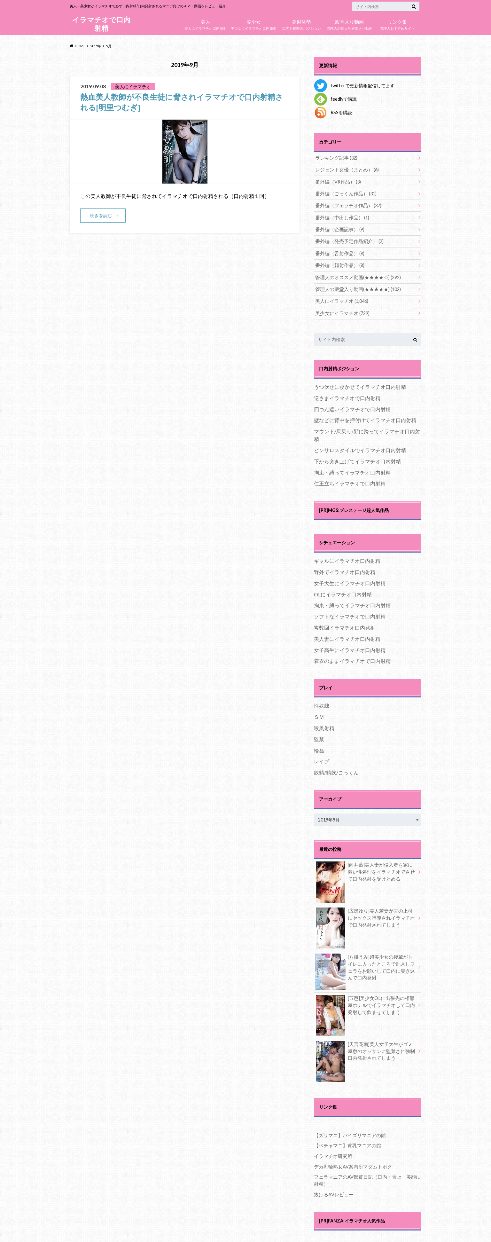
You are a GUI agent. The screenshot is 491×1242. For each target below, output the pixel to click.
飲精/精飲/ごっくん (336, 771)
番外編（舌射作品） (338, 252)
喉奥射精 (324, 726)
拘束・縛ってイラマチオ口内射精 (352, 471)
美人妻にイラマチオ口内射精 (347, 637)
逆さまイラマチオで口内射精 (347, 396)
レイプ (321, 760)
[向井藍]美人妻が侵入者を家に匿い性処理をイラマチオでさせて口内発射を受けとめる (365, 871)
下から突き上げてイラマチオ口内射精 (357, 459)
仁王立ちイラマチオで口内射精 (350, 482)
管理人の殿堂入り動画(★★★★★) (355, 288)
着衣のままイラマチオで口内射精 (352, 659)
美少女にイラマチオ (341, 311)
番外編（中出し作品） (340, 217)
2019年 (95, 46)
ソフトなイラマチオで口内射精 (350, 615)
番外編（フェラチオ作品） (346, 205)
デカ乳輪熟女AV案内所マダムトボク (350, 1164)
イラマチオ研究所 (332, 1154)
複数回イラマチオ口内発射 (344, 626)
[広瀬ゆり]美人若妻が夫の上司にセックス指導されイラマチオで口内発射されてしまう (365, 917)
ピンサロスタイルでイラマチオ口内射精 (360, 448)
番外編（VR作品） (337, 181)
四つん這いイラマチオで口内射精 (352, 407)
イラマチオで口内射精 (101, 23)
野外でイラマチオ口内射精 (344, 570)
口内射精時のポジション (301, 23)
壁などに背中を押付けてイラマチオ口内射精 (365, 418)
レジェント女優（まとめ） (345, 169)
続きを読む (101, 215)
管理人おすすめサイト (397, 23)
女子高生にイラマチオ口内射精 (350, 648)
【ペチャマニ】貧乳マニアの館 (345, 1143)
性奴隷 (321, 704)
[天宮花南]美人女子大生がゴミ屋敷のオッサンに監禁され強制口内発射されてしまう (365, 1050)
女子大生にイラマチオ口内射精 (350, 581)
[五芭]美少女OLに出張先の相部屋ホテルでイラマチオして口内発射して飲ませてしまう (365, 1004)
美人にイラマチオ (340, 300)
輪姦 (319, 748)
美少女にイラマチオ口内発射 (253, 23)
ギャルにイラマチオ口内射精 (347, 559)
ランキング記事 (335, 158)
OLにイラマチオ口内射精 (343, 592)
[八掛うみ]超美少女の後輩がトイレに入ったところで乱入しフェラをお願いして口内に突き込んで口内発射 (365, 967)
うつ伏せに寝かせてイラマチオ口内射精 (360, 385)
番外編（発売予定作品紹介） (347, 240)
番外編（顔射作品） (338, 264)
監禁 (319, 737)
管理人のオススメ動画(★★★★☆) (355, 276)
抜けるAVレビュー (332, 1192)
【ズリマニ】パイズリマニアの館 (347, 1133)
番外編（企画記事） (338, 229)
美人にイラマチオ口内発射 (206, 23)
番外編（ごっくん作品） (344, 193)
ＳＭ (319, 715)
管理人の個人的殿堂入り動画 (349, 23)
